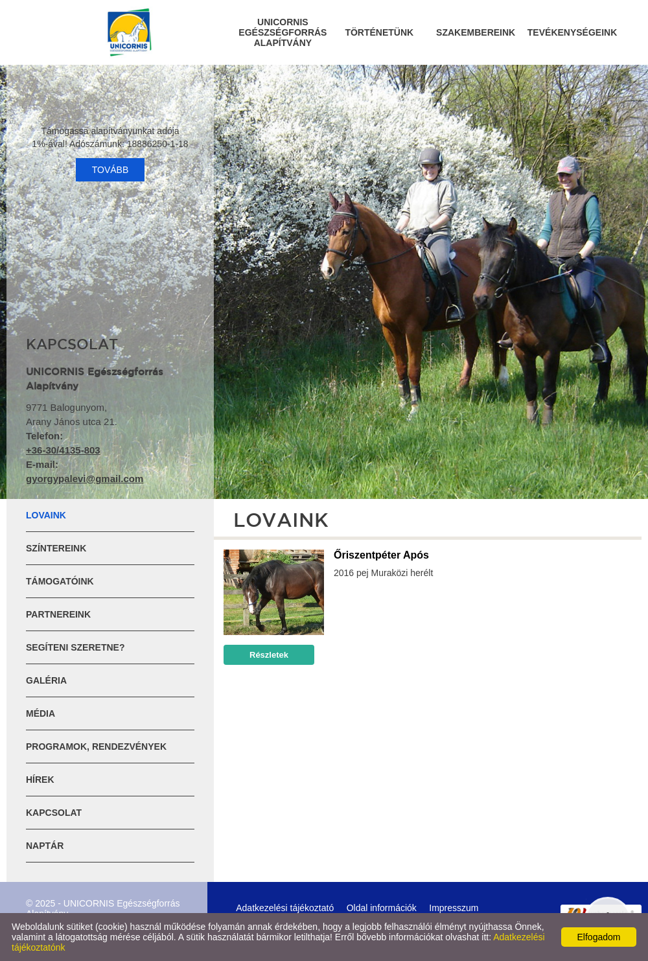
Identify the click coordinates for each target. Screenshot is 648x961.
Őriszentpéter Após (381, 555)
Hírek (40, 779)
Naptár (45, 845)
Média (40, 713)
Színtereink (56, 548)
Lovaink (46, 515)
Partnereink (58, 614)
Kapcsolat (54, 812)
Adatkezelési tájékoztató (285, 908)
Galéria (46, 680)
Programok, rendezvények (96, 746)
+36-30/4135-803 (63, 450)
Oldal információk (382, 908)
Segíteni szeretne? (75, 647)
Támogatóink (60, 581)
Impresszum (453, 908)
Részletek (268, 655)
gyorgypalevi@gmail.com (84, 478)
